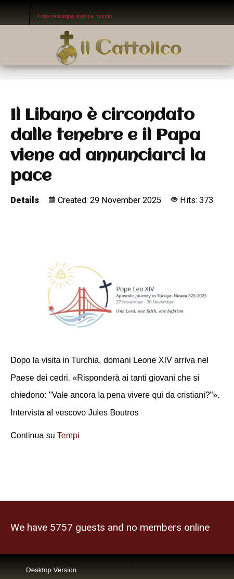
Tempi (68, 435)
